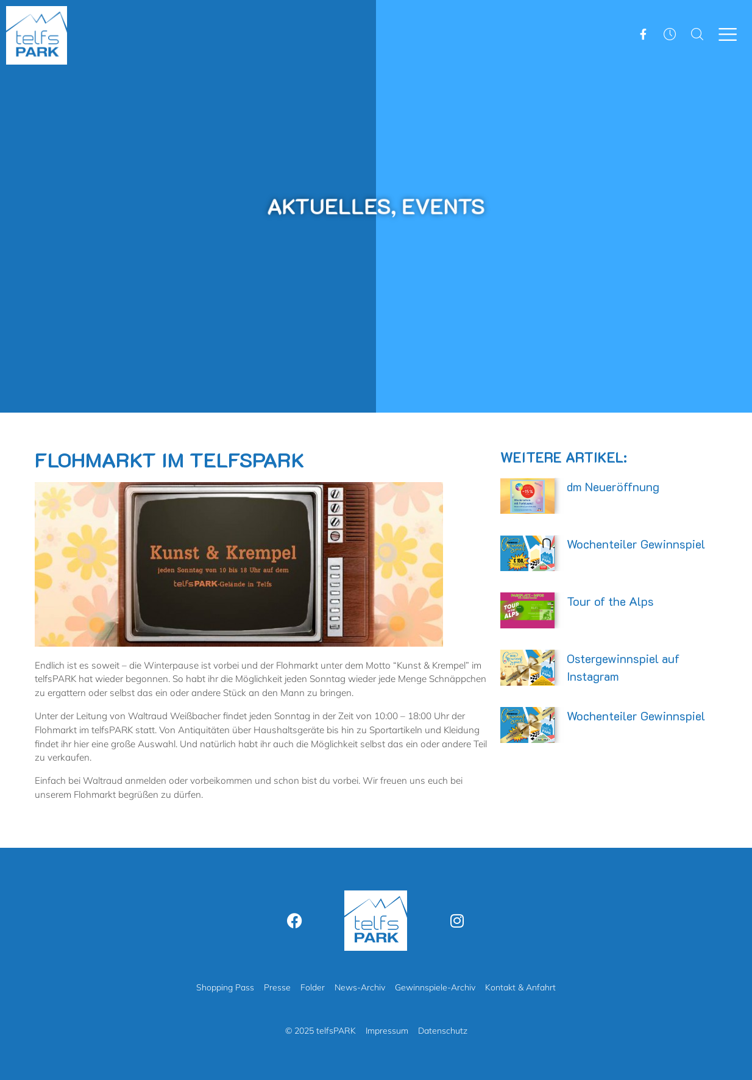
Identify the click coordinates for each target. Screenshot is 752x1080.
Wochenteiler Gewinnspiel (636, 544)
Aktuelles (331, 205)
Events (439, 205)
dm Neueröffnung (613, 486)
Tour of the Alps (610, 601)
